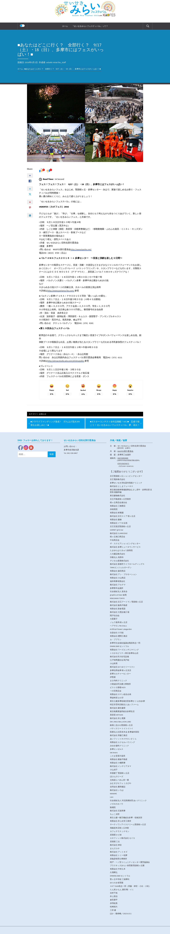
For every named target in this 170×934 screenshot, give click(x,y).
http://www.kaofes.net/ (81, 249)
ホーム (65, 26)
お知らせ (42, 414)
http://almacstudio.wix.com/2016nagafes (66, 360)
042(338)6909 (123, 458)
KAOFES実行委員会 (125, 451)
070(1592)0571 (123, 463)
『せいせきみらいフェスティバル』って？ (90, 26)
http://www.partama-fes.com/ (61, 290)
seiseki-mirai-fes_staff (56, 62)
